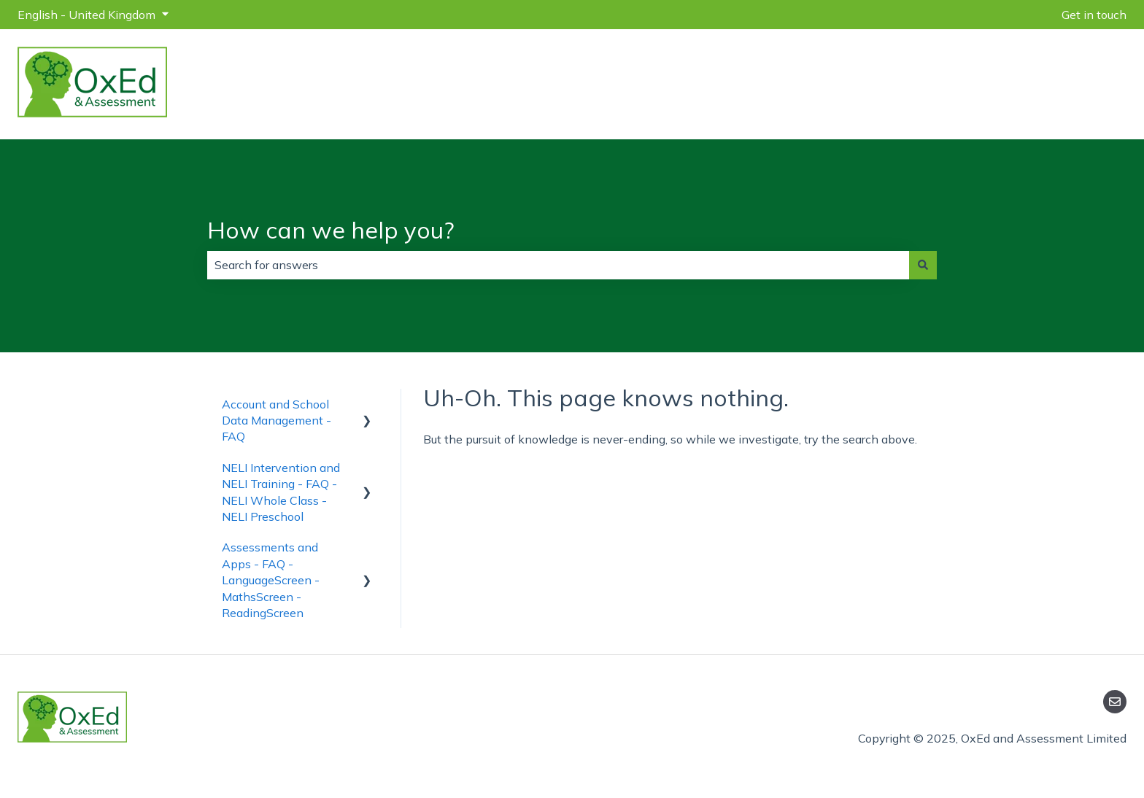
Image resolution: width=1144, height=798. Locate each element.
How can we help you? (331, 229)
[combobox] (558, 265)
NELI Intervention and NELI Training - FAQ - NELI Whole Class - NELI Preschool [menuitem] (281, 492)
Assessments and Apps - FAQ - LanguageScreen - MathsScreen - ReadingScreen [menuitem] (271, 580)
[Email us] (1114, 701)
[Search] (923, 265)
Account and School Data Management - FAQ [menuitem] (276, 420)
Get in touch (1094, 14)
